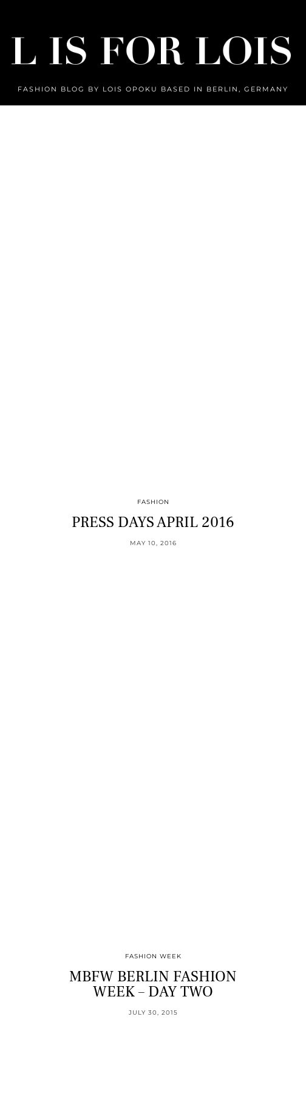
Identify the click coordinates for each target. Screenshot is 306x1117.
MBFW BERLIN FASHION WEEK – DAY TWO (153, 984)
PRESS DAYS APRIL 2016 (153, 522)
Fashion (153, 502)
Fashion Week (153, 956)
